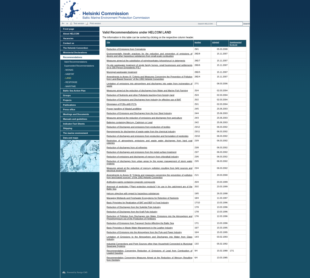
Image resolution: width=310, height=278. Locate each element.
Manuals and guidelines (75, 119)
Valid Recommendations (75, 62)
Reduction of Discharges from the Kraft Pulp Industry (132, 211)
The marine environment (75, 133)
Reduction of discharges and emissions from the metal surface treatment (141, 152)
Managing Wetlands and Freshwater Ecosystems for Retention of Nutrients (143, 198)
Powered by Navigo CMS (77, 272)
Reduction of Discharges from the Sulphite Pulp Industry (134, 207)
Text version (79, 23)
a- (67, 23)
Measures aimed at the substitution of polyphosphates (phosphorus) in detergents (146, 60)
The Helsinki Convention (75, 48)
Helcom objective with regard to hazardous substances (133, 193)
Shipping (67, 128)
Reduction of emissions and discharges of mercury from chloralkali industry (143, 156)
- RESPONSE (70, 82)
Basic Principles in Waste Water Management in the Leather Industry (140, 228)
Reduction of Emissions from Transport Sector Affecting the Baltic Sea (140, 223)
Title (108, 42)
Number (198, 42)
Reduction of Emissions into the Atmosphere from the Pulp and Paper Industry (144, 232)
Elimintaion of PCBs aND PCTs (122, 104)
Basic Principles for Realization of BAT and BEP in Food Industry (138, 202)
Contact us (68, 43)
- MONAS (68, 70)
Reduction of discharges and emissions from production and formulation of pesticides (147, 136)
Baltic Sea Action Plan (74, 90)
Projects (67, 100)
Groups (67, 95)
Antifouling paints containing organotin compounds (131, 182)
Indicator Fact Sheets (74, 124)
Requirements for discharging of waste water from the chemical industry (141, 131)
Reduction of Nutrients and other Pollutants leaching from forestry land (140, 95)
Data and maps (70, 138)
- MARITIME (70, 86)
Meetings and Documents (76, 114)
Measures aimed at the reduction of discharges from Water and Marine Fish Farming (147, 90)
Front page (68, 29)
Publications (69, 105)
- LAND (67, 78)
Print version (95, 23)
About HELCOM (71, 33)
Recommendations (72, 57)
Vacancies (68, 38)
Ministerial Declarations (75, 52)
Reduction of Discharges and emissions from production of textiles (138, 127)
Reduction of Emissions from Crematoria (126, 49)
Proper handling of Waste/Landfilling (124, 109)
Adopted (215, 42)
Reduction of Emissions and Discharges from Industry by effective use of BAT (144, 99)
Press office (69, 109)
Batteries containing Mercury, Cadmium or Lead (129, 122)
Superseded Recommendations (79, 66)
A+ (63, 23)
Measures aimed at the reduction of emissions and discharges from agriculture (144, 118)
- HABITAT (69, 74)
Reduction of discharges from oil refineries (127, 147)
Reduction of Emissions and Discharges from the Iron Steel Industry (139, 113)
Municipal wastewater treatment (122, 72)
